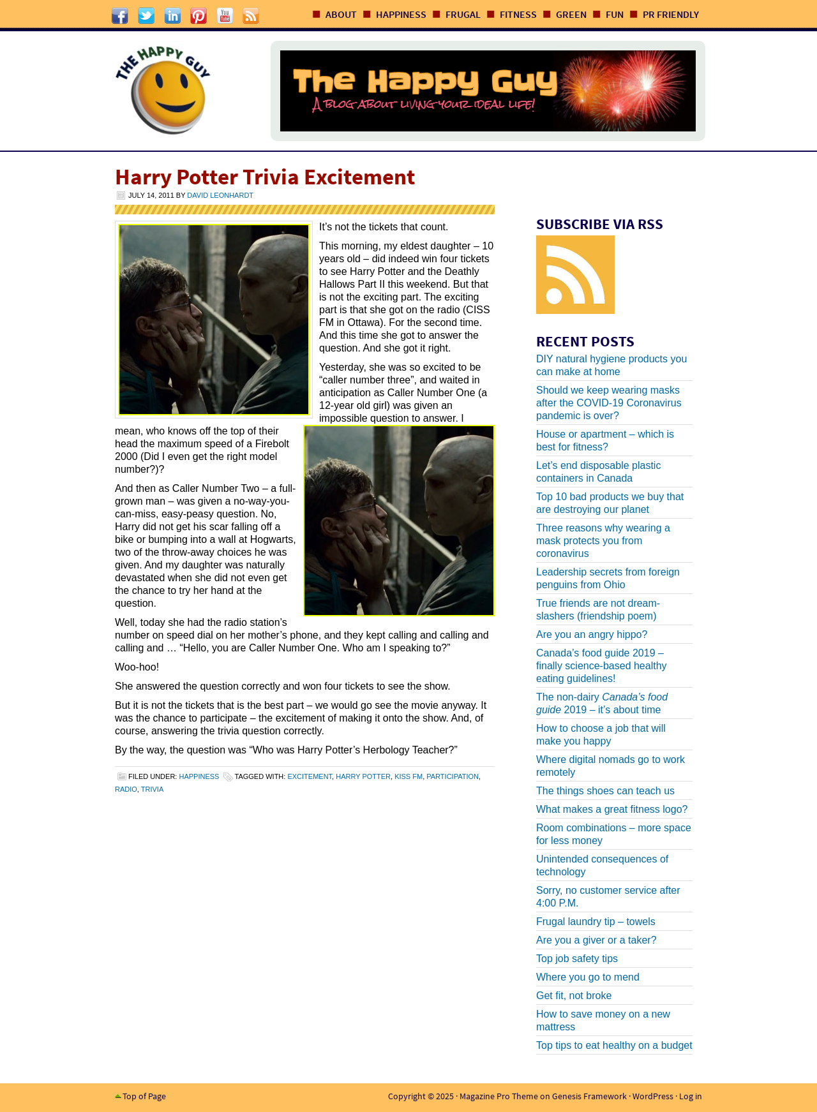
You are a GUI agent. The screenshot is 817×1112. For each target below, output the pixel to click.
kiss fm (408, 776)
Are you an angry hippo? (591, 634)
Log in (690, 1096)
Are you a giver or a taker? (596, 940)
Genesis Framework (589, 1096)
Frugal (463, 14)
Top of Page (144, 1096)
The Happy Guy (178, 91)
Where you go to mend (588, 977)
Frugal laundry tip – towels (596, 921)
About (341, 14)
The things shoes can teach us (605, 790)
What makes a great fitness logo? (611, 809)
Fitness (518, 14)
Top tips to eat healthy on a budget (614, 1045)
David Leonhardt (220, 195)
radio (126, 789)
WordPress (653, 1096)
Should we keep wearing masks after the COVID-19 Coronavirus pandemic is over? (609, 403)
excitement (309, 776)
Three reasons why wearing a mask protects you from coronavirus (603, 541)
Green (571, 14)
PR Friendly (671, 14)
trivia (152, 789)
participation (452, 776)
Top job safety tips (577, 958)
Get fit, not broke (573, 995)
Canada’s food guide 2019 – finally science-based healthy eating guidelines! (601, 666)
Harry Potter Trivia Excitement (265, 177)
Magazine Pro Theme (499, 1096)
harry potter (363, 776)
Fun (615, 14)
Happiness (401, 14)
